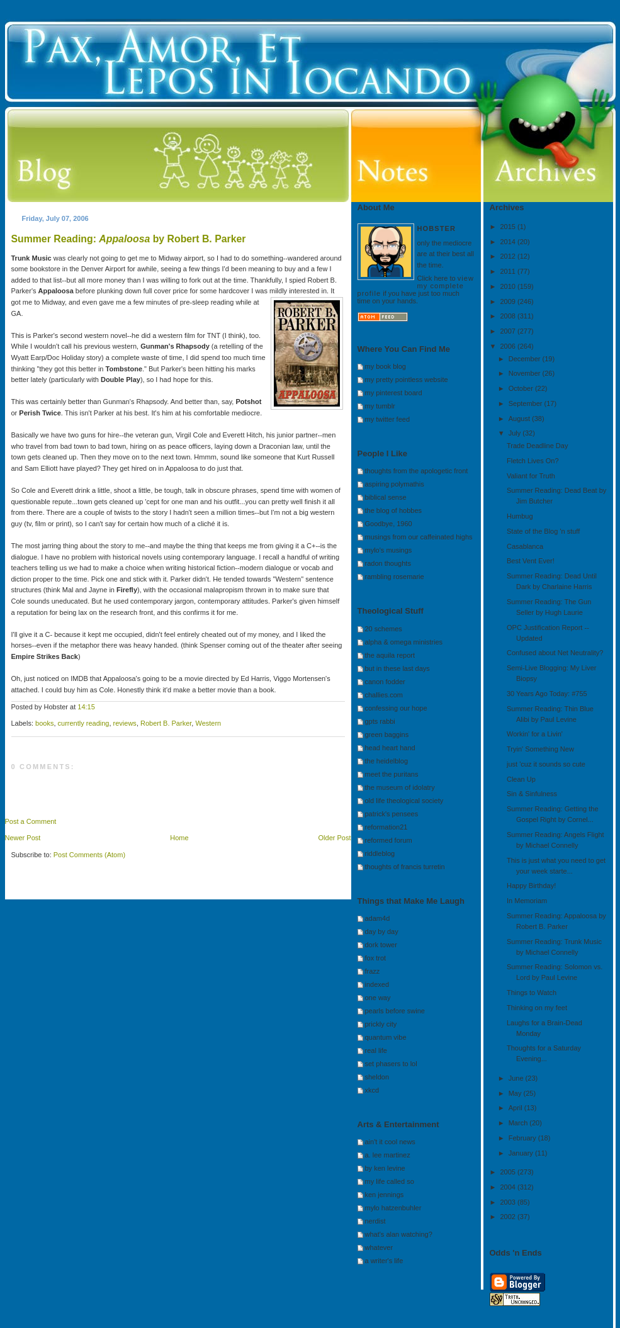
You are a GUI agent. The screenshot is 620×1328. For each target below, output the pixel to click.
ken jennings (384, 1194)
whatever (379, 1247)
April (516, 1107)
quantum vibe (386, 1037)
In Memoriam (527, 900)
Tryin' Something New (540, 749)
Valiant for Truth (531, 476)
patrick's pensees (392, 814)
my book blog (385, 366)
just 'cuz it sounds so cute (546, 764)
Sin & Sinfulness (532, 793)
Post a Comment (31, 821)
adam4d (377, 918)
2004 (509, 1187)
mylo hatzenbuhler (393, 1208)
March (519, 1123)
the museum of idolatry (400, 787)
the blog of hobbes (393, 510)
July (516, 433)
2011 (509, 271)
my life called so (389, 1181)
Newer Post (23, 837)
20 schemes (383, 629)
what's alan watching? (398, 1234)
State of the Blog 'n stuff (543, 531)
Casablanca (525, 546)
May (516, 1093)
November (526, 373)
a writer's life (384, 1260)
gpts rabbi (380, 721)
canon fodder (385, 681)
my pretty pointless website (406, 379)
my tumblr (380, 406)
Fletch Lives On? (533, 460)
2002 (509, 1216)
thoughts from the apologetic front (416, 471)
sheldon (377, 1077)
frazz (372, 971)
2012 (509, 256)
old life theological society (404, 800)
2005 (509, 1172)
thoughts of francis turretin (405, 866)
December (526, 359)
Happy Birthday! (531, 885)
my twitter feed (387, 419)
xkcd (372, 1090)
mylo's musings (388, 550)
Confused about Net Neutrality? (555, 652)
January (522, 1153)
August (520, 418)
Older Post (334, 837)
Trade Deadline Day (537, 445)
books (44, 723)
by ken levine (385, 1168)
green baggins (387, 734)
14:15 (86, 707)
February (523, 1138)
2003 (509, 1202)
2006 (509, 346)
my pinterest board (393, 393)
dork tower (381, 944)
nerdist (375, 1221)
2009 (509, 301)
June (517, 1078)
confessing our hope (396, 708)
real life (376, 1050)
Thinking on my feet (537, 1007)
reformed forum (388, 840)
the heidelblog (387, 761)
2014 (509, 241)
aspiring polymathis (394, 484)
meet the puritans (392, 774)
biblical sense (386, 497)
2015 (509, 226)
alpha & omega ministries (404, 642)
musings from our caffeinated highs (419, 537)
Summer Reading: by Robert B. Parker (128, 239)
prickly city (381, 1024)
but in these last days (397, 668)
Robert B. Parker (165, 723)
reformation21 (386, 827)
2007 (509, 331)
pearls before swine (395, 1011)
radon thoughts (388, 563)
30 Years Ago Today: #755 (547, 693)
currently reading (84, 723)
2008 (509, 316)
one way (378, 997)
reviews (125, 723)
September (526, 403)
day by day (381, 931)
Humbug (520, 516)
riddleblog (380, 853)
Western (208, 723)
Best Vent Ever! (531, 561)
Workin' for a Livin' (535, 734)
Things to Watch (531, 992)
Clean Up (521, 779)
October (522, 388)
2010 (509, 286)
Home (179, 837)
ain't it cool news (390, 1141)
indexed (377, 984)
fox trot (375, 958)
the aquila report (390, 655)
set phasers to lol (391, 1063)
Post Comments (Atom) (89, 854)
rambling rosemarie (394, 576)
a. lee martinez (387, 1155)
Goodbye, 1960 (388, 523)
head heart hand (390, 747)
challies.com (384, 695)
